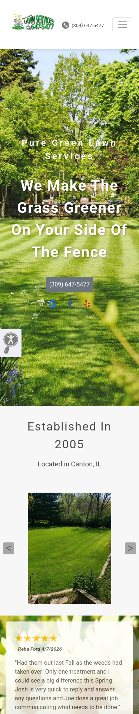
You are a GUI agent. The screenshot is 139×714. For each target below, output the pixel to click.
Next (130, 548)
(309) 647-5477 (83, 25)
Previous (8, 548)
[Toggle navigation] (122, 24)
